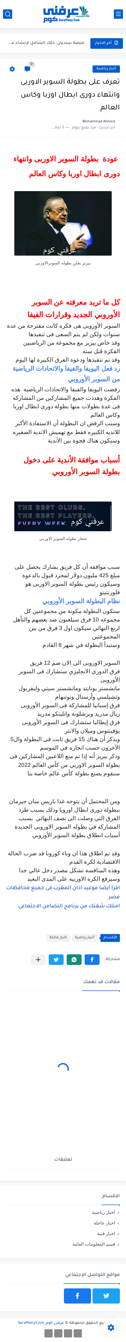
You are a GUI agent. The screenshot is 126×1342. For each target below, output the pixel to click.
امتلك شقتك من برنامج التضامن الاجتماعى (69, 907)
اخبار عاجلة (58, 938)
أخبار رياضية (106, 69)
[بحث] (7, 14)
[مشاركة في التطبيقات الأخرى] (38, 959)
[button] (92, 959)
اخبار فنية (106, 1233)
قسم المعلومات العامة (93, 1244)
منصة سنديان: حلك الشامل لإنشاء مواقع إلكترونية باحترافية (45, 43)
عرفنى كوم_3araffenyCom (41, 1323)
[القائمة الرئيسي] (118, 14)
